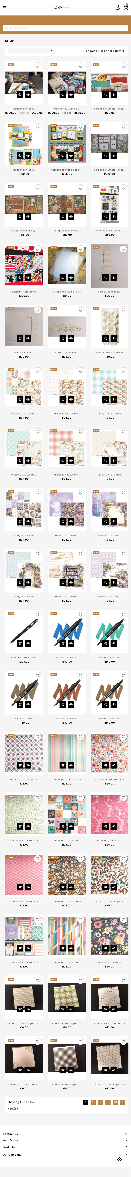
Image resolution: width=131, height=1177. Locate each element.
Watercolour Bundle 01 (67, 108)
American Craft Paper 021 (24, 1084)
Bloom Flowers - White (109, 352)
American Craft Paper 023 (66, 1023)
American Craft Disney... (109, 230)
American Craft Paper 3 (24, 962)
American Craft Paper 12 (24, 779)
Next (123, 1102)
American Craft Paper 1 (109, 962)
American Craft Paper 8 (67, 840)
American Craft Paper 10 (109, 779)
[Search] (65, 28)
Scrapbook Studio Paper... (109, 108)
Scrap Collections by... (24, 230)
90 (115, 1102)
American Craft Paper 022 (109, 1023)
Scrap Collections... (109, 291)
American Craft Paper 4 (110, 901)
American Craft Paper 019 (109, 1084)
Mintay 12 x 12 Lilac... (23, 535)
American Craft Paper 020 (66, 1084)
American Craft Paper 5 (67, 901)
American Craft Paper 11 (67, 779)
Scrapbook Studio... (24, 108)
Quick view (28, 94)
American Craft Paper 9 (24, 840)
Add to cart (20, 94)
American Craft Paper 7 (109, 840)
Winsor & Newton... (67, 657)
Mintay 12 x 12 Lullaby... (24, 413)
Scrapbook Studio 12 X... (67, 291)
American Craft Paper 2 (67, 962)
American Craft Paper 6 (24, 901)
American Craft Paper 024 (23, 1023)
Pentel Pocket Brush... (24, 657)
